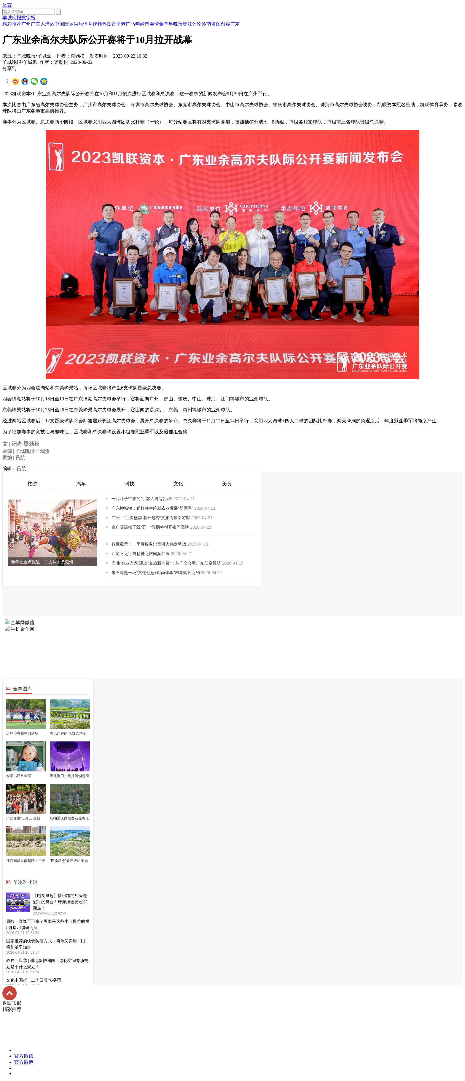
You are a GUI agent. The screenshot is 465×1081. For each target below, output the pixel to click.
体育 (7, 5)
